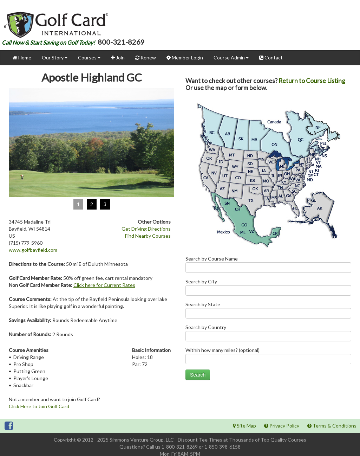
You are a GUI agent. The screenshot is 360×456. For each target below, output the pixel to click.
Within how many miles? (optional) (268, 357)
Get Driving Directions (146, 229)
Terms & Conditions (331, 426)
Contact (271, 57)
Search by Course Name (268, 266)
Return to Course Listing (312, 80)
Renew (145, 57)
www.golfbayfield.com (33, 250)
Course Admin (231, 57)
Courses (89, 57)
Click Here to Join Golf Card (39, 406)
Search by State (268, 311)
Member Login (184, 57)
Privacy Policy (281, 426)
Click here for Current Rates (104, 285)
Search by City (268, 288)
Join (118, 57)
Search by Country (268, 334)
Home (22, 57)
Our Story (54, 57)
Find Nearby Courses (148, 236)
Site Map (244, 426)
